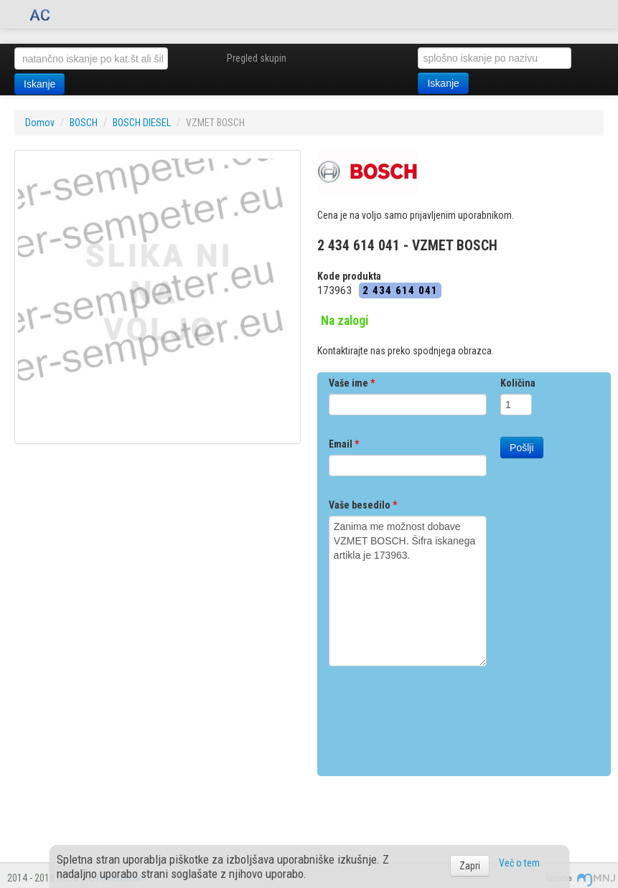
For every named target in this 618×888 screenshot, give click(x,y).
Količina (517, 383)
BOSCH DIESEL (142, 122)
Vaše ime (352, 383)
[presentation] (438, 716)
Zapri (469, 866)
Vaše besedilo (363, 505)
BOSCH (84, 122)
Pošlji (521, 447)
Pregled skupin (256, 58)
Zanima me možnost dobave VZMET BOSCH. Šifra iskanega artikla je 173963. (408, 591)
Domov (40, 122)
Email (344, 444)
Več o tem (519, 863)
